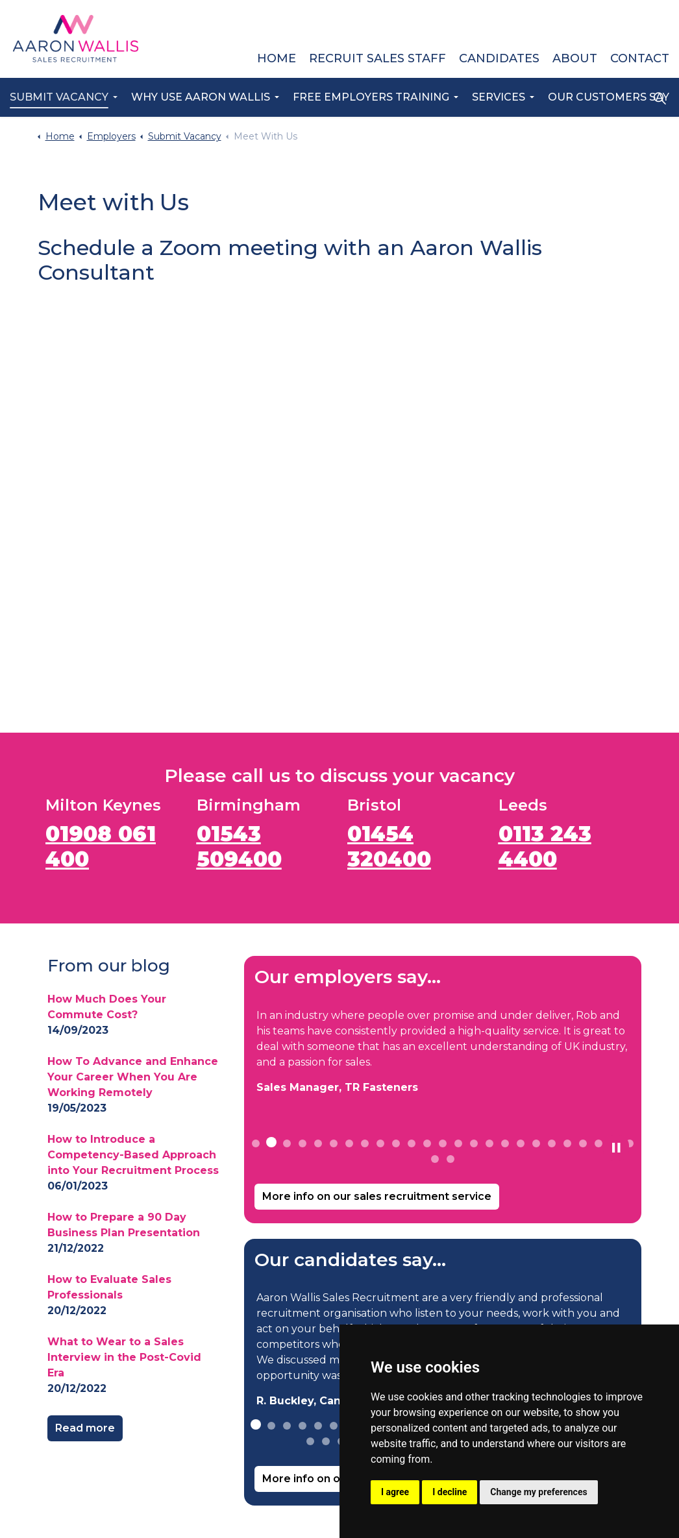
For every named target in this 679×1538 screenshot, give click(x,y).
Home (276, 58)
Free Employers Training (371, 97)
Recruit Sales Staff (377, 58)
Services (498, 97)
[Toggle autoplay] (616, 1148)
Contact (639, 58)
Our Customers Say (608, 97)
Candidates (499, 58)
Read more (85, 1428)
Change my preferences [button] (538, 1492)
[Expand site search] (659, 98)
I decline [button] (449, 1492)
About (574, 58)
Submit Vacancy (59, 97)
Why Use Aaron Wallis (200, 97)
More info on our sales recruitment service (376, 1197)
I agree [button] (395, 1492)
